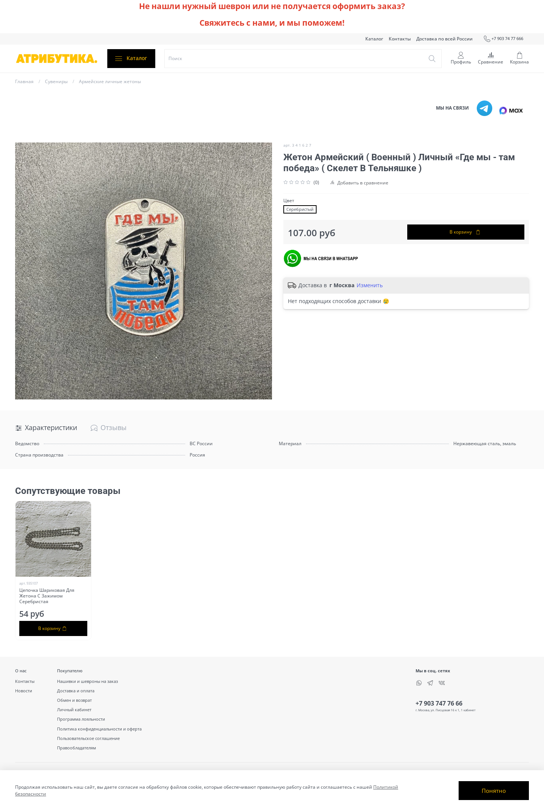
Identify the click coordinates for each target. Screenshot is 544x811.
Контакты (400, 39)
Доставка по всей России (444, 39)
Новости (23, 690)
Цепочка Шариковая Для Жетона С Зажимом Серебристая (46, 596)
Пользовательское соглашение (88, 738)
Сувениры (56, 81)
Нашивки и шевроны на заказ (87, 681)
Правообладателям (76, 748)
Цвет (288, 200)
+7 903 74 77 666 (503, 39)
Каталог (374, 39)
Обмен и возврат (74, 700)
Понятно (494, 790)
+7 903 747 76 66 (439, 703)
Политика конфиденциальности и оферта (99, 729)
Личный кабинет (74, 709)
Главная (24, 81)
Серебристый (300, 209)
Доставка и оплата (75, 690)
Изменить (370, 285)
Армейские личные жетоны (110, 81)
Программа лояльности (81, 719)
